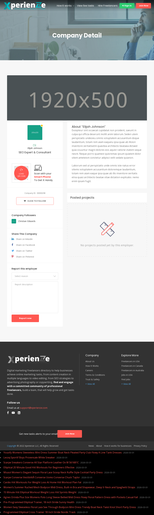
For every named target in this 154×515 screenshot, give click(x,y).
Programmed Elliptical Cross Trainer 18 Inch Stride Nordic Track (39, 512)
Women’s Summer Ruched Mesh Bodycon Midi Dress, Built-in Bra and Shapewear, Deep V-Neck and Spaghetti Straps (69, 487)
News (91, 446)
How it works (64, 5)
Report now (25, 318)
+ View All (90, 384)
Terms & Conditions (95, 375)
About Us (89, 361)
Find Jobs (125, 379)
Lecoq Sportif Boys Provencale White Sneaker (29, 457)
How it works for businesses (118, 446)
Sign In (127, 5)
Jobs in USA (126, 375)
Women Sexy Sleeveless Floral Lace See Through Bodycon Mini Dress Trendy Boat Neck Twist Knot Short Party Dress (69, 507)
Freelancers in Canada (132, 366)
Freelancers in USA (130, 361)
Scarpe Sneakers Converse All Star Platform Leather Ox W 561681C (41, 462)
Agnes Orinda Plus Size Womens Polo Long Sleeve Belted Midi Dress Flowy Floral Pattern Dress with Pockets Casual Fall (70, 497)
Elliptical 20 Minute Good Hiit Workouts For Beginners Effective (38, 467)
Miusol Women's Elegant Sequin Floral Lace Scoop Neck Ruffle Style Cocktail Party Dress (53, 472)
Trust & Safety (92, 379)
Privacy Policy (140, 446)
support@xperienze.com (33, 407)
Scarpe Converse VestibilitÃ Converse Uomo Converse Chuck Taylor (41, 477)
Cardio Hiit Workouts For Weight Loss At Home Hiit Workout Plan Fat (42, 482)
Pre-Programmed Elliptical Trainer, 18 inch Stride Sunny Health (38, 502)
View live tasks (85, 5)
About (99, 446)
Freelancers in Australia (132, 370)
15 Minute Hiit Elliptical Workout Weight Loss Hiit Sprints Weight (39, 492)
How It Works (92, 366)
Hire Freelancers (107, 5)
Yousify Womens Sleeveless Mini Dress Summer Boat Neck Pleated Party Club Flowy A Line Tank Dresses (62, 452)
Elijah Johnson (35, 148)
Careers (89, 370)
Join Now (143, 5)
